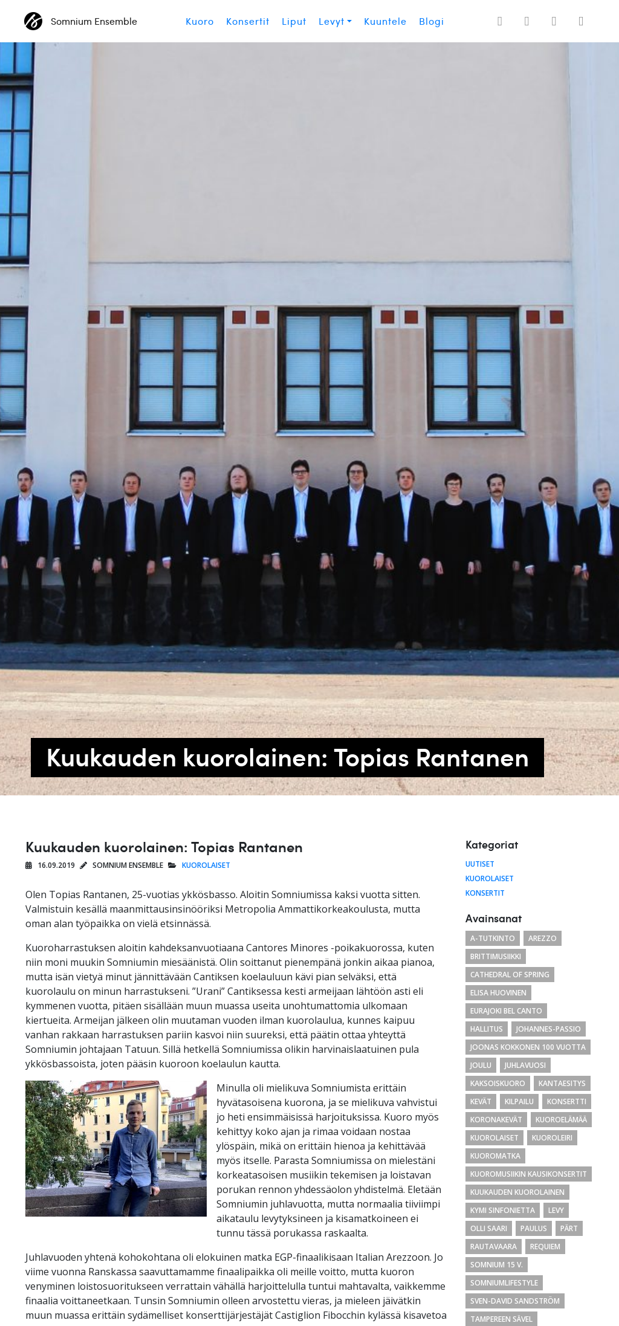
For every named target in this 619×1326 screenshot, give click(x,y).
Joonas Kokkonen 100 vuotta (528, 1047)
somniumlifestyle (504, 1283)
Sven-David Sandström (515, 1301)
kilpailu (519, 1101)
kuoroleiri (552, 1138)
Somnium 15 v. (496, 1265)
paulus (533, 1228)
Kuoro (200, 21)
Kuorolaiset (206, 865)
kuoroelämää (561, 1119)
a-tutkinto (492, 938)
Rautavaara (493, 1246)
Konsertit (248, 21)
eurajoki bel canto (506, 1011)
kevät (480, 1101)
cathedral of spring (509, 974)
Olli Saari (488, 1228)
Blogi (431, 21)
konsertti (566, 1101)
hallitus (486, 1029)
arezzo (542, 938)
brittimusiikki (495, 956)
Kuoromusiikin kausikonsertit (528, 1174)
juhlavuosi (525, 1065)
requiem (545, 1246)
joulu (480, 1065)
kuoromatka (495, 1156)
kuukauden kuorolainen (517, 1192)
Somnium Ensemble (80, 21)
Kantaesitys (562, 1083)
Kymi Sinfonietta (502, 1210)
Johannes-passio (548, 1029)
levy (556, 1210)
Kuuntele (385, 21)
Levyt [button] (332, 21)
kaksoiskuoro (497, 1083)
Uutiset (479, 864)
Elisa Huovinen (498, 993)
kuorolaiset (494, 1138)
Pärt (569, 1228)
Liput (294, 21)
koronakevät (496, 1119)
